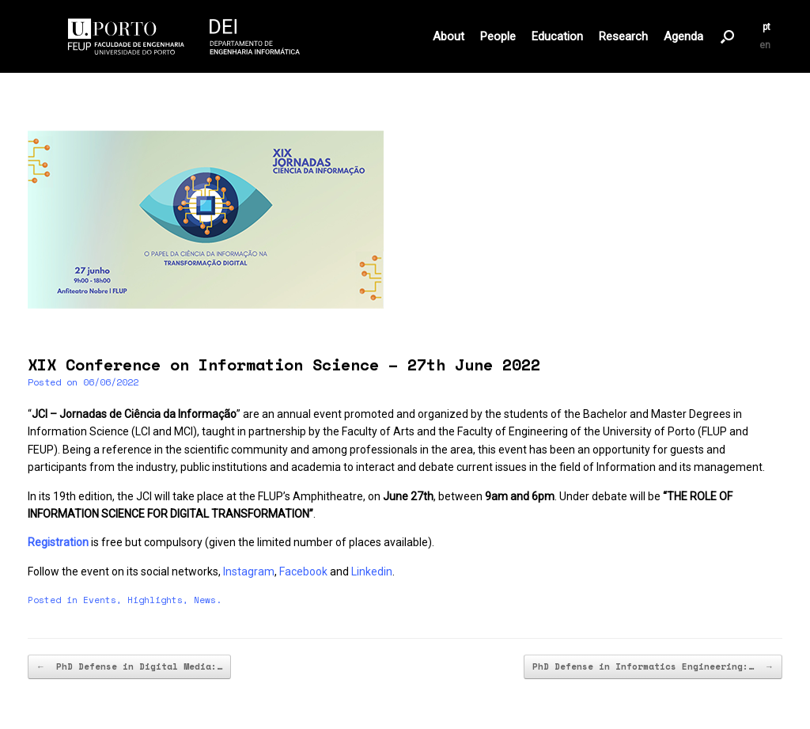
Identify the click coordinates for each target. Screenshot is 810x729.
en (764, 45)
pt (766, 27)
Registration (58, 542)
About (448, 37)
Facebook (303, 571)
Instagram (248, 571)
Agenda (683, 37)
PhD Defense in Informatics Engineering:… (653, 667)
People (498, 37)
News (205, 600)
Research (623, 37)
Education (557, 37)
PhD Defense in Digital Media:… (129, 667)
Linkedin (371, 571)
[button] (727, 36)
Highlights (155, 600)
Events (99, 600)
